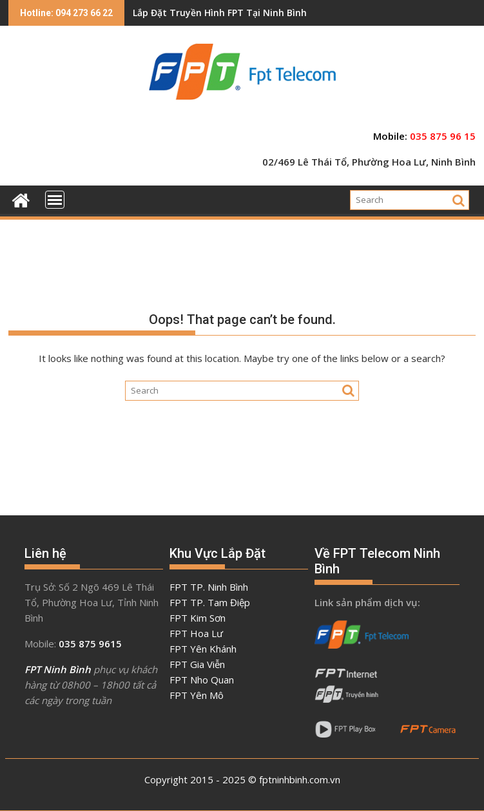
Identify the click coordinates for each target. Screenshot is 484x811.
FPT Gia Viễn (197, 664)
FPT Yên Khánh (203, 648)
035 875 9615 (90, 643)
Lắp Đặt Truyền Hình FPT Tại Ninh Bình (220, 12)
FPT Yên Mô (196, 695)
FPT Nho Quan (201, 679)
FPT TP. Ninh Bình (208, 586)
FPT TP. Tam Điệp (209, 602)
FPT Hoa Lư (196, 633)
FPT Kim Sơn (197, 617)
